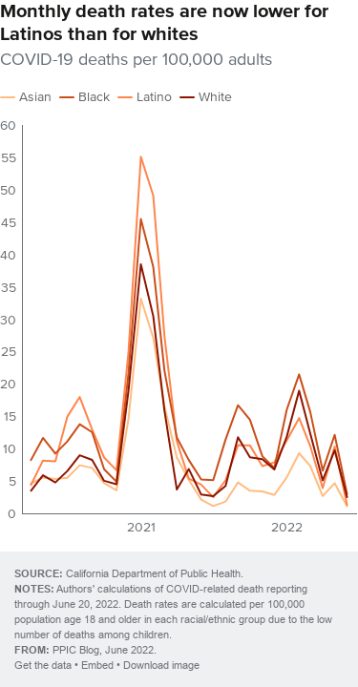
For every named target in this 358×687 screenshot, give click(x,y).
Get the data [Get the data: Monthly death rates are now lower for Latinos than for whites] (43, 665)
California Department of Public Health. (154, 573)
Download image (161, 665)
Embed (97, 665)
